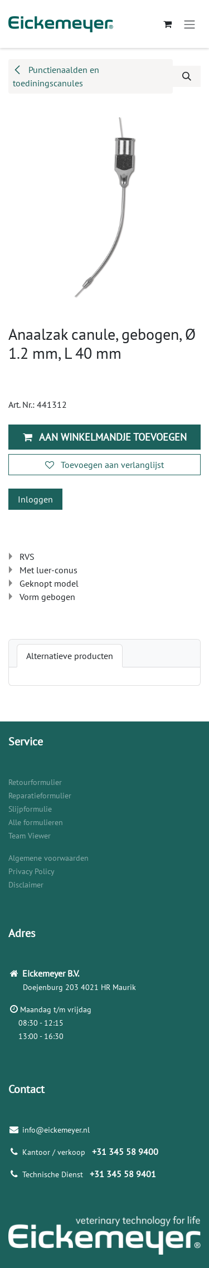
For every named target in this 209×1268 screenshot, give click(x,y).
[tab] (70, 655)
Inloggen (35, 499)
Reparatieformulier (39, 796)
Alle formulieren (35, 822)
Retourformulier (35, 782)
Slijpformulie (30, 809)
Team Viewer (29, 836)
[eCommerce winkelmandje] (167, 24)
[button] (187, 76)
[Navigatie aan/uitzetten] (189, 24)
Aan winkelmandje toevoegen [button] (105, 437)
